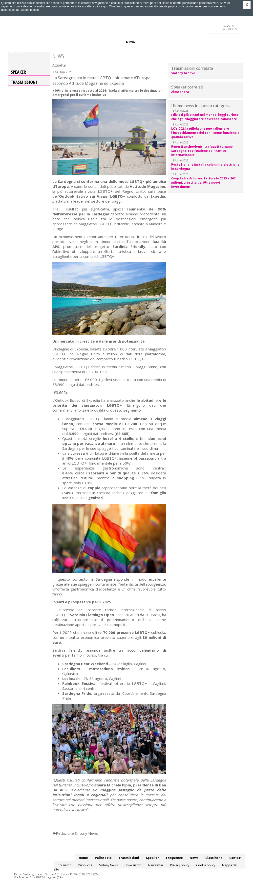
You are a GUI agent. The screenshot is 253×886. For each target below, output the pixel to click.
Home (14, 42)
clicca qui (101, 6)
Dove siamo (133, 865)
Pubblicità (85, 865)
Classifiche (148, 42)
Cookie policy (205, 865)
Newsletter (155, 865)
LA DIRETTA (229, 27)
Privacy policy (179, 865)
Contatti (18, 52)
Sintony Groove (183, 73)
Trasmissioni (24, 82)
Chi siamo (64, 865)
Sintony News (108, 865)
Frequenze (113, 42)
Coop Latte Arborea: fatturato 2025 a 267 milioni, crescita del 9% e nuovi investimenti (203, 182)
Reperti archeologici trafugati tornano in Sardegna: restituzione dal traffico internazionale (203, 150)
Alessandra (180, 92)
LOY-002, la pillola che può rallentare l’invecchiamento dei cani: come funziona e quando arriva (205, 132)
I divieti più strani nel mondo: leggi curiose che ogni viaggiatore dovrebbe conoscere (205, 117)
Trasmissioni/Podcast (64, 42)
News (130, 42)
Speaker (93, 42)
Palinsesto (32, 42)
